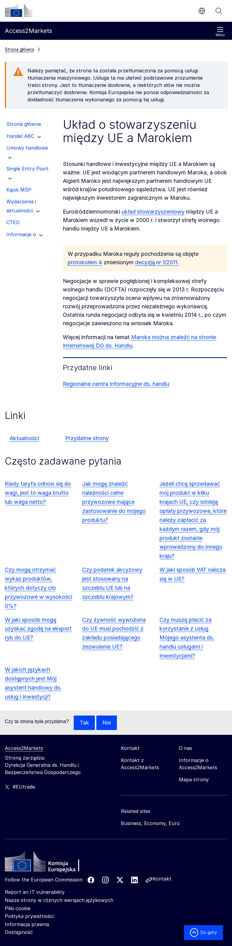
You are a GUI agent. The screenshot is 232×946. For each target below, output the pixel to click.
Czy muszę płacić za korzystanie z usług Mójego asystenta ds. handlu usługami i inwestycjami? (187, 638)
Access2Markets (24, 748)
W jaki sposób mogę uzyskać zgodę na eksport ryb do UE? (38, 629)
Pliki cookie (18, 908)
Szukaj (218, 10)
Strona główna (19, 49)
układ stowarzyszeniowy (153, 211)
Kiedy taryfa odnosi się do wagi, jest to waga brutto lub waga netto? (38, 493)
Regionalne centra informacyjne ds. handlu (116, 384)
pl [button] (201, 10)
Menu (220, 32)
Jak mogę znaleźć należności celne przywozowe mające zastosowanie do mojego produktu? (114, 502)
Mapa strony (194, 779)
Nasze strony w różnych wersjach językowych (59, 900)
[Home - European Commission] (48, 863)
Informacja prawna (27, 924)
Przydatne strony (87, 438)
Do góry (203, 932)
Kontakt (162, 879)
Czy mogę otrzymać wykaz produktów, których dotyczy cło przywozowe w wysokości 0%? (38, 588)
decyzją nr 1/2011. (157, 262)
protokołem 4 (85, 262)
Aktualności (24, 438)
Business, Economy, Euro (150, 823)
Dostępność (19, 932)
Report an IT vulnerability (35, 892)
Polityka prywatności (29, 916)
